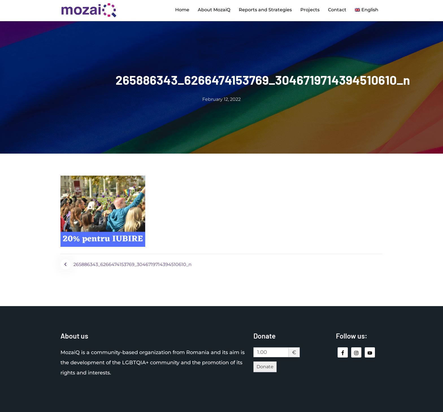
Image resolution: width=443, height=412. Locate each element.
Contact (337, 9)
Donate (265, 366)
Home (182, 9)
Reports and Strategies (265, 9)
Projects (310, 9)
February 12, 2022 (221, 99)
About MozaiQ (214, 9)
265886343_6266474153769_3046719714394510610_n (132, 264)
